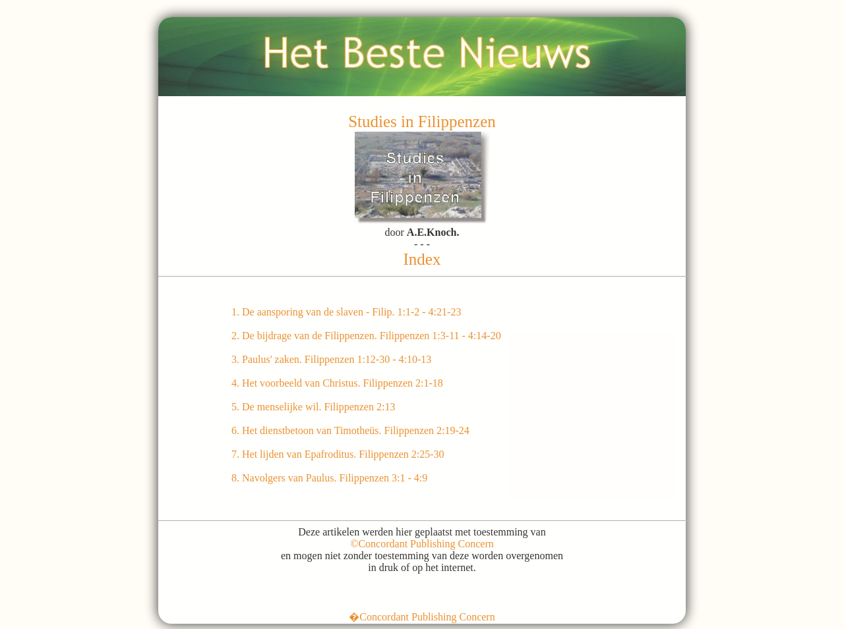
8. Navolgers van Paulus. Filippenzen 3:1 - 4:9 (329, 477)
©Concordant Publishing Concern (421, 543)
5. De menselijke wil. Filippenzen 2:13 (313, 406)
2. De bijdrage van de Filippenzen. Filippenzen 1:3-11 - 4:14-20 (366, 335)
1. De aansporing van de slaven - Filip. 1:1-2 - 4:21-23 (346, 311)
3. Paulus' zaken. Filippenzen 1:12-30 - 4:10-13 (331, 359)
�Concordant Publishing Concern (422, 616)
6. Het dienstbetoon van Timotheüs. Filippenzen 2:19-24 (350, 430)
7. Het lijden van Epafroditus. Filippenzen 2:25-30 (337, 454)
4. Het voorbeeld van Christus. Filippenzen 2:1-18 (337, 383)
